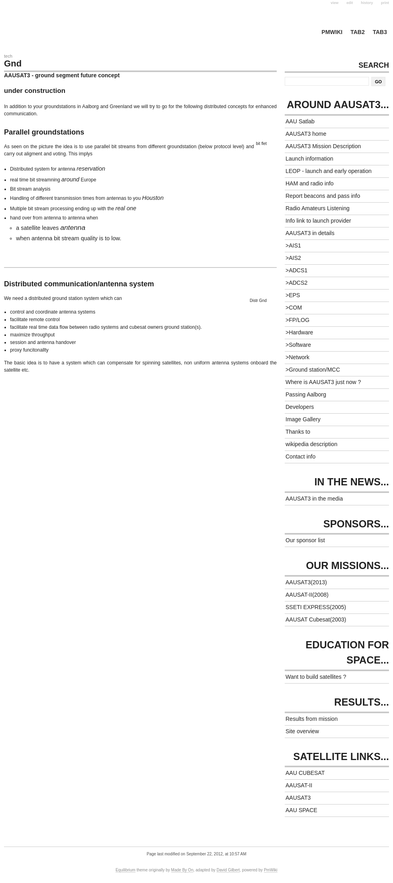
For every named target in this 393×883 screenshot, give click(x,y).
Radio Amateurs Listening (318, 208)
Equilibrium (125, 870)
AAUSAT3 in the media (314, 498)
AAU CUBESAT (305, 773)
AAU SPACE (301, 810)
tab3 (380, 32)
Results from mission (312, 719)
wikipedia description (311, 444)
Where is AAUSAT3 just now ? (323, 382)
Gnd (13, 63)
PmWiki (332, 32)
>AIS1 (293, 245)
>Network (298, 357)
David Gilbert (228, 870)
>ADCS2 (297, 283)
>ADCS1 (297, 270)
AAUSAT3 (298, 797)
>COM (294, 307)
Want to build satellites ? (316, 677)
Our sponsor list (305, 540)
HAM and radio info (310, 183)
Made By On (182, 870)
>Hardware (299, 332)
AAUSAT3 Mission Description (323, 146)
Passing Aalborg (306, 394)
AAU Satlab (300, 121)
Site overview (302, 731)
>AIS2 (293, 258)
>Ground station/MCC (313, 369)
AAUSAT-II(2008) (307, 594)
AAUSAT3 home (306, 134)
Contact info (301, 456)
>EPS (293, 295)
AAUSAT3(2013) (306, 582)
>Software (298, 345)
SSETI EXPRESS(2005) (316, 607)
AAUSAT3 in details (310, 233)
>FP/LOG (298, 320)
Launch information (309, 158)
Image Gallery (303, 419)
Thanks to (298, 431)
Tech (8, 56)
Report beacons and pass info (323, 196)
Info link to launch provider (318, 220)
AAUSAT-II (299, 785)
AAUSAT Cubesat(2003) (316, 619)
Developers (300, 407)
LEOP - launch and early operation (329, 171)
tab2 (357, 32)
